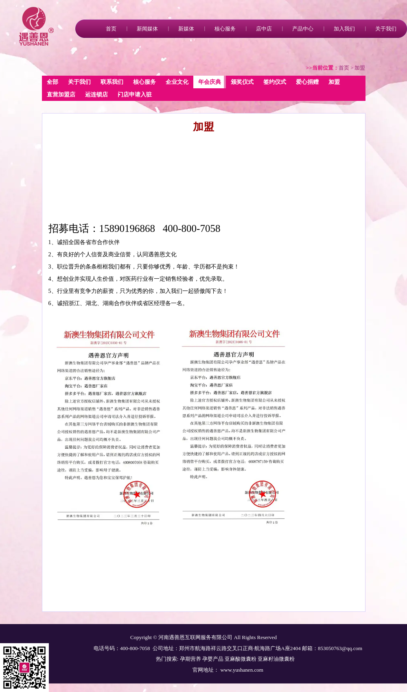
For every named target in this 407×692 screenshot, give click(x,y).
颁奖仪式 (242, 82)
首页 (111, 29)
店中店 (264, 29)
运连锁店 (96, 95)
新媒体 (186, 29)
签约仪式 (274, 82)
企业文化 (177, 82)
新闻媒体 (147, 29)
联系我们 (112, 82)
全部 (52, 82)
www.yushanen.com (241, 670)
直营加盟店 (61, 95)
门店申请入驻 (135, 95)
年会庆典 (209, 82)
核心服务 (225, 29)
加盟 (334, 82)
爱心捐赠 (307, 82)
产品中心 (302, 29)
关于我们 (385, 29)
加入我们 (344, 29)
